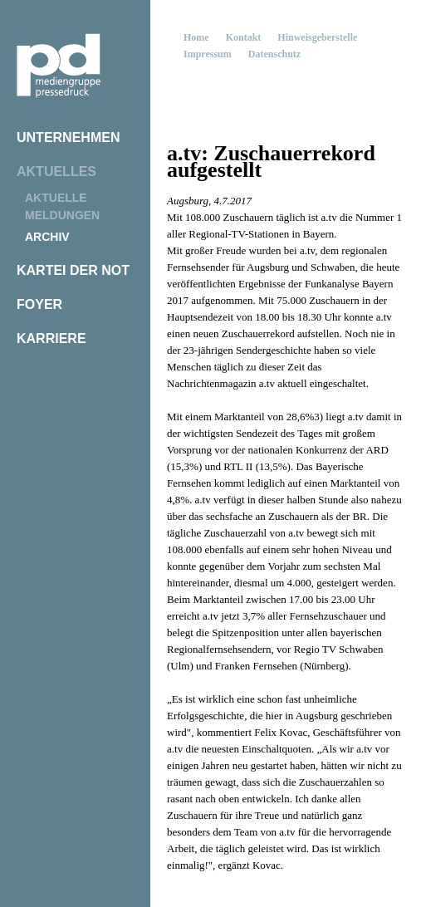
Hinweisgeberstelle (317, 37)
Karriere (51, 338)
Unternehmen (68, 137)
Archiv (47, 236)
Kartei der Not (73, 270)
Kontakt (244, 37)
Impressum (208, 54)
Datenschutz (274, 54)
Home (196, 37)
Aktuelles (56, 171)
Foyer (39, 304)
